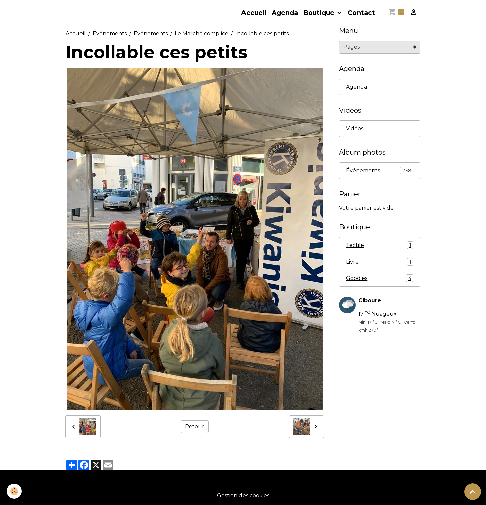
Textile (379, 245)
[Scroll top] (472, 491)
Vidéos (354, 128)
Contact (361, 13)
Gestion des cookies (243, 495)
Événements (110, 33)
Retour (194, 426)
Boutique (319, 13)
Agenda (285, 13)
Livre (379, 262)
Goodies (379, 278)
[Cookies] (14, 491)
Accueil (253, 13)
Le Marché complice (201, 33)
